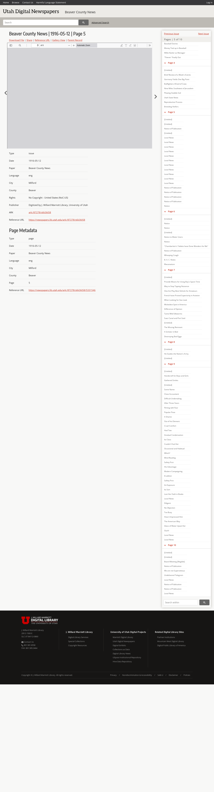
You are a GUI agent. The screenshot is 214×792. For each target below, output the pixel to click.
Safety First (169, 462)
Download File (16, 40)
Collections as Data (121, 649)
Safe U (160, 675)
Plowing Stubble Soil (172, 93)
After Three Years (171, 403)
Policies (187, 675)
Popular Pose (169, 412)
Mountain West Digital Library (170, 641)
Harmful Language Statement (51, 2)
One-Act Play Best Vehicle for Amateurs (180, 291)
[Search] (40, 22)
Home (6, 2)
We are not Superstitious (174, 570)
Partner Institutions (166, 637)
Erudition (168, 476)
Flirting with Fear (171, 407)
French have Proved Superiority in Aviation (182, 295)
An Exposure (169, 485)
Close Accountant (171, 394)
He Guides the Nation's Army (176, 354)
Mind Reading (170, 458)
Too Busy (168, 512)
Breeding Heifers (171, 106)
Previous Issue (171, 33)
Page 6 (171, 211)
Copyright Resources (77, 645)
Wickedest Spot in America (175, 304)
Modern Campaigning (173, 471)
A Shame (168, 417)
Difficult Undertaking (173, 398)
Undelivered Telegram (173, 575)
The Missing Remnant (173, 327)
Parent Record (75, 40)
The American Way (172, 521)
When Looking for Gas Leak (175, 300)
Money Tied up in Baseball (175, 48)
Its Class (167, 439)
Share (29, 40)
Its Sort (167, 489)
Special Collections (76, 641)
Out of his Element (172, 421)
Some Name (169, 389)
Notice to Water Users (173, 237)
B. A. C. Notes (170, 259)
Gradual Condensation (173, 435)
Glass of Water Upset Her (175, 526)
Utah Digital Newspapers (124, 641)
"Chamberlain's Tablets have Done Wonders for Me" (186, 246)
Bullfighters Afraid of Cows (175, 84)
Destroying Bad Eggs (173, 336)
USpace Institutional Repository (127, 657)
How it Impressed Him (173, 517)
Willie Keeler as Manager (174, 53)
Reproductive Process (173, 102)
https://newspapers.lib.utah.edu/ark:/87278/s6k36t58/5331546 (62, 290)
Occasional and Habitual (174, 448)
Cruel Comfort (170, 426)
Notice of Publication (172, 128)
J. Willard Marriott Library (32, 630)
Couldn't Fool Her (171, 444)
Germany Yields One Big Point (176, 79)
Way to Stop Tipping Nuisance (176, 286)
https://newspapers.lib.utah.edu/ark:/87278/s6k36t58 (57, 219)
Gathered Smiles (171, 380)
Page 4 (171, 62)
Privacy (113, 675)
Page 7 (171, 269)
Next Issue (203, 33)
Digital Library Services (78, 637)
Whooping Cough (171, 255)
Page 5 (171, 112)
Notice (167, 206)
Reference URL (42, 40)
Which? (167, 453)
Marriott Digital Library (123, 637)
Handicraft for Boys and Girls (176, 376)
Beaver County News (80, 12)
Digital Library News (122, 653)
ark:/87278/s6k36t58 (40, 212)
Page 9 (171, 363)
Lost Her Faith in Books (173, 494)
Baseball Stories (171, 43)
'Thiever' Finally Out (172, 57)
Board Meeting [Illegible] (174, 561)
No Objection (169, 508)
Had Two (168, 430)
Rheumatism (169, 264)
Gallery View (58, 40)
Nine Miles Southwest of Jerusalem (178, 88)
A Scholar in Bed (171, 332)
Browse (15, 2)
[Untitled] (168, 70)
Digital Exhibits (119, 645)
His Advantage (170, 467)
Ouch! (166, 530)
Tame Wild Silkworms (173, 313)
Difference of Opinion (173, 309)
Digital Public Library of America (171, 645)
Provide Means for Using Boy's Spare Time (182, 281)
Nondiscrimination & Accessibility (137, 675)
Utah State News (171, 97)
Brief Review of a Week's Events (177, 75)
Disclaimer (173, 675)
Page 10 (172, 545)
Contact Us (27, 2)
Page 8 (171, 341)
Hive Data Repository (122, 661)
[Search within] (180, 602)
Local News (169, 137)
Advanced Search (100, 22)
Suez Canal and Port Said (174, 318)
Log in (209, 2)
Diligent (167, 503)
